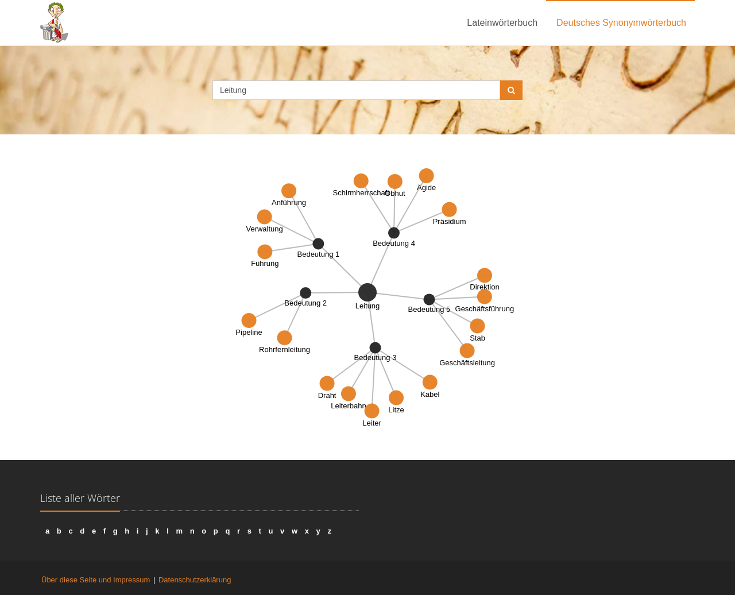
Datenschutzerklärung (194, 579)
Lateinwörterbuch (502, 23)
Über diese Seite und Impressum (95, 579)
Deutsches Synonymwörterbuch (621, 23)
